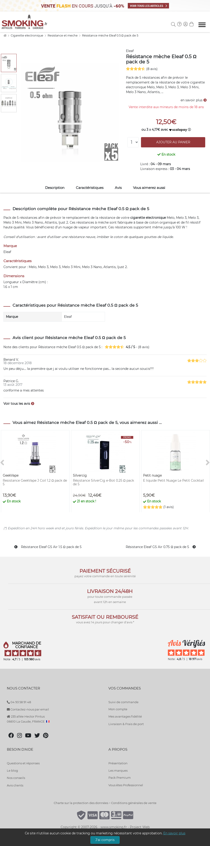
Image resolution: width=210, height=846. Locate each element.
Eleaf (130, 51)
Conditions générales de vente (133, 803)
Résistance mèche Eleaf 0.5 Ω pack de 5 (110, 35)
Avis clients (15, 785)
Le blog (12, 770)
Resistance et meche (63, 35)
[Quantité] (133, 142)
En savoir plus (174, 833)
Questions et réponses (23, 763)
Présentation (118, 763)
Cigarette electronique (27, 35)
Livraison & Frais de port (126, 724)
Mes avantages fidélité (125, 716)
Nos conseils (16, 778)
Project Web (140, 827)
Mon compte (117, 709)
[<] (2, 463)
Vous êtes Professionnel (125, 785)
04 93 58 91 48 (19, 702)
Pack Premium (119, 777)
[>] (207, 463)
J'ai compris (105, 840)
